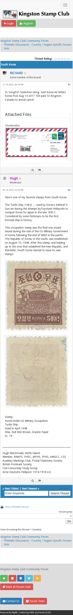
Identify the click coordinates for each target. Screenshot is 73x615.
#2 (69, 190)
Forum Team (35, 601)
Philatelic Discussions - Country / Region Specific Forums (37, 44)
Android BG (45, 612)
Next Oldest (12, 488)
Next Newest (29, 488)
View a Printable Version (17, 507)
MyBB (15, 612)
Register (26, 23)
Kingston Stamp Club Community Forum (24, 40)
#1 (69, 84)
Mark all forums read (17, 586)
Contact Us (11, 601)
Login (9, 23)
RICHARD (16, 73)
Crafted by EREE (26, 612)
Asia (6, 48)
